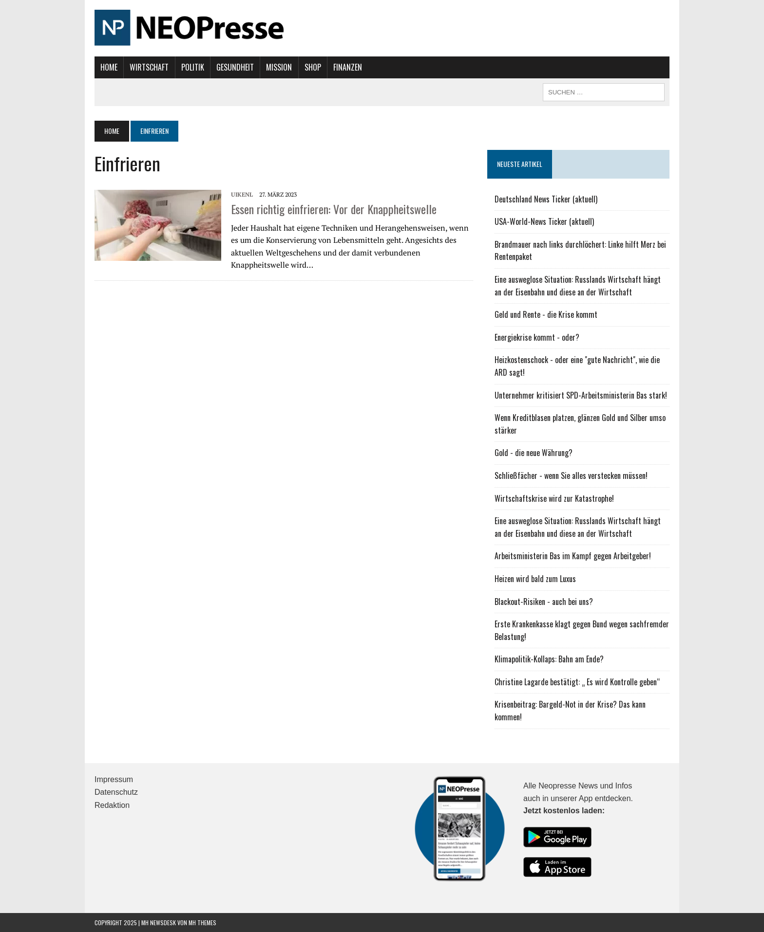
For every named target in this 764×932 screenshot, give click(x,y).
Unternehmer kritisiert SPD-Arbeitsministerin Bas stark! (581, 395)
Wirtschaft (149, 67)
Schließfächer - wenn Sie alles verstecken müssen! (571, 475)
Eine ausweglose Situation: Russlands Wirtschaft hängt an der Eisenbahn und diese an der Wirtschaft (578, 286)
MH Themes (202, 922)
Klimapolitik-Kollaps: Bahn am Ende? (549, 659)
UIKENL (242, 194)
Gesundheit (235, 67)
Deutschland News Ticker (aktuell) (546, 199)
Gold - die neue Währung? (534, 452)
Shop (313, 67)
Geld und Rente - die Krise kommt (546, 314)
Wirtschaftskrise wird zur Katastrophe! (554, 498)
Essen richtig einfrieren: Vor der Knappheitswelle (334, 209)
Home (108, 67)
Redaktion (112, 805)
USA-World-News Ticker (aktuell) (544, 221)
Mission (279, 67)
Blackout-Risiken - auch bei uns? (544, 601)
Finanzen (347, 67)
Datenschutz (116, 792)
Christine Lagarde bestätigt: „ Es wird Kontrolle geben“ (577, 682)
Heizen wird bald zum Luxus (535, 579)
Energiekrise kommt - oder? (537, 337)
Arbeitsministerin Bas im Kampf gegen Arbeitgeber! (573, 556)
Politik (192, 67)
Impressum (114, 779)
